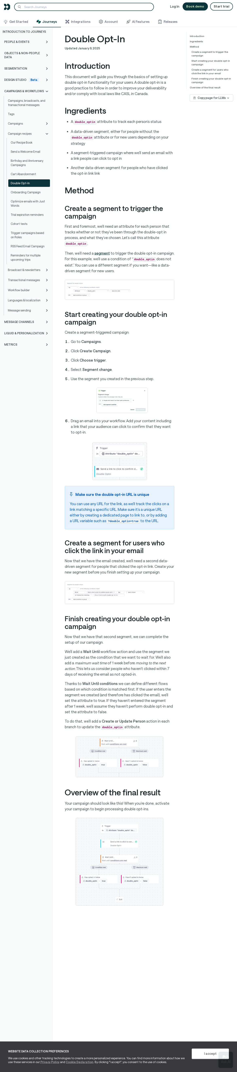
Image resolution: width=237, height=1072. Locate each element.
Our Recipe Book (21, 142)
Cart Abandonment (23, 174)
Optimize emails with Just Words (28, 203)
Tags (11, 114)
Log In (174, 6)
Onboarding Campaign (26, 192)
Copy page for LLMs (211, 98)
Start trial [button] (222, 6)
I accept (210, 1053)
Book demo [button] (195, 6)
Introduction (197, 36)
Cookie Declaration (79, 1062)
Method (194, 46)
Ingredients (196, 41)
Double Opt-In (20, 183)
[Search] (84, 7)
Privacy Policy (49, 1062)
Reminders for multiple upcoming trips (25, 257)
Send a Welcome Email (25, 151)
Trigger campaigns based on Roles (27, 235)
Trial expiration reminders (27, 214)
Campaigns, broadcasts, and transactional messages (26, 103)
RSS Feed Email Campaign (27, 246)
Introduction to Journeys (24, 31)
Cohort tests (19, 223)
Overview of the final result (205, 87)
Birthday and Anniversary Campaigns (27, 163)
